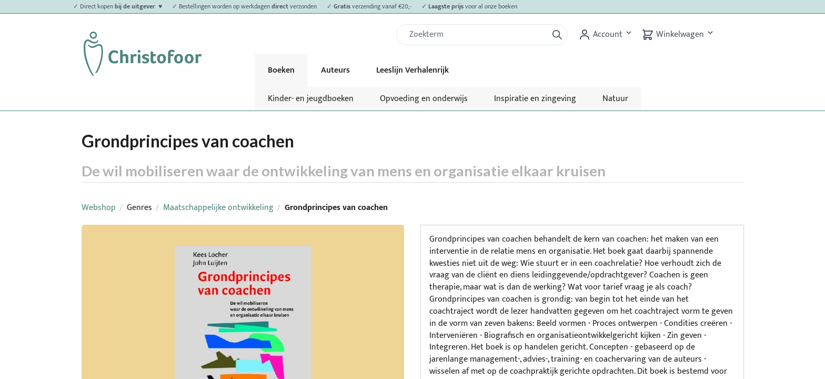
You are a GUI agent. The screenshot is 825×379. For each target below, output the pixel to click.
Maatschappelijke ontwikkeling (218, 208)
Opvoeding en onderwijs (424, 99)
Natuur (615, 99)
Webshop (99, 208)
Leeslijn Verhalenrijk (412, 70)
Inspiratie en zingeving (535, 99)
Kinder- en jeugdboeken (311, 99)
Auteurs (335, 70)
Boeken (281, 70)
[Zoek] (476, 34)
